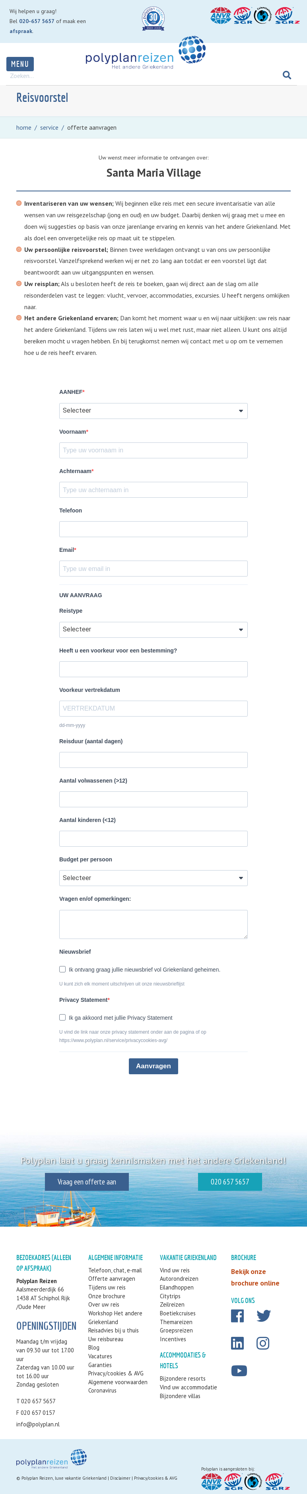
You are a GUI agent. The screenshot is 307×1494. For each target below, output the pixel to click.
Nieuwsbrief (75, 952)
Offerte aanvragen (111, 1278)
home (23, 127)
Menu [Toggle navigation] (20, 63)
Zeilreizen (172, 1304)
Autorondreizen (179, 1278)
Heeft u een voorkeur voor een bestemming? (118, 650)
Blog (93, 1347)
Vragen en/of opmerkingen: (95, 899)
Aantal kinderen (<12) (87, 820)
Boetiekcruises (178, 1313)
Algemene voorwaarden (118, 1382)
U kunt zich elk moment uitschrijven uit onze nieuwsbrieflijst (122, 984)
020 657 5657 (241, 1181)
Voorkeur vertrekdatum (89, 690)
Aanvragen (153, 1066)
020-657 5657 (36, 21)
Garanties (100, 1365)
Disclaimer (120, 1478)
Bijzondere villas (180, 1396)
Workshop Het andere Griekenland (115, 1317)
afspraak (21, 31)
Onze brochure (106, 1296)
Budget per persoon (85, 859)
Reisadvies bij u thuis (113, 1330)
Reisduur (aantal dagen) (90, 741)
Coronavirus (102, 1390)
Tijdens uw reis (107, 1287)
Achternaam (75, 471)
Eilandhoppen (177, 1287)
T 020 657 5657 (36, 1401)
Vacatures (100, 1356)
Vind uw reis (175, 1270)
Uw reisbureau (105, 1339)
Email (66, 550)
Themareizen (176, 1322)
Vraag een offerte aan (75, 1181)
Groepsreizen (176, 1330)
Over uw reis (103, 1304)
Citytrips (170, 1296)
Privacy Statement (83, 1000)
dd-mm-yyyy (72, 725)
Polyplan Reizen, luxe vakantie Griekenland (64, 1478)
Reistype (70, 611)
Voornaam (72, 432)
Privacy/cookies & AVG (116, 1373)
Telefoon (70, 510)
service (49, 127)
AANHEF (70, 392)
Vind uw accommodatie (188, 1387)
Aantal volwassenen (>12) (93, 780)
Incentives (173, 1339)
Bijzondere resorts (183, 1378)
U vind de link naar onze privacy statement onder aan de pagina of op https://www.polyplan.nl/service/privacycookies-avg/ (132, 1036)
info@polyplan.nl (38, 1424)
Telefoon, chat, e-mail (115, 1270)
